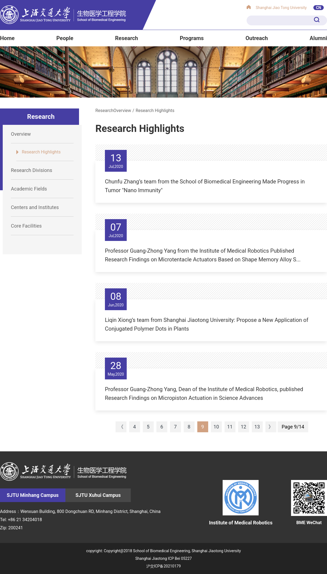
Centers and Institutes (35, 207)
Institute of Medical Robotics (240, 502)
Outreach (257, 38)
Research (126, 38)
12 (243, 427)
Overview (21, 134)
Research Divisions (31, 170)
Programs (192, 38)
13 (257, 427)
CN (318, 7)
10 (216, 427)
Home (7, 38)
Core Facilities (26, 226)
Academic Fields (29, 189)
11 (229, 427)
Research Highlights (41, 152)
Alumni (318, 38)
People (64, 38)
